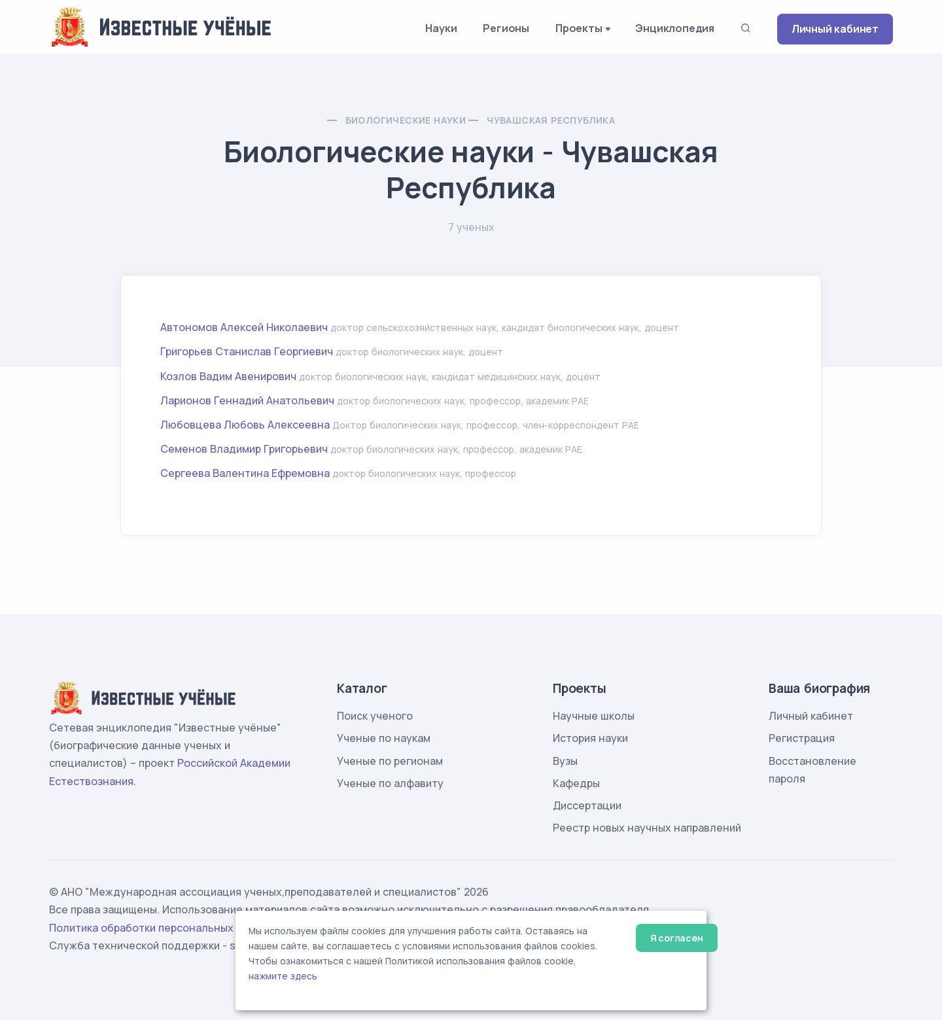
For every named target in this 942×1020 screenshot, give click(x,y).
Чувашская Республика (551, 120)
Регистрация (802, 738)
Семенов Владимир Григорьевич (244, 449)
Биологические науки (405, 120)
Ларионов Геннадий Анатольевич (247, 400)
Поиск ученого (375, 716)
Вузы (565, 761)
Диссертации (587, 805)
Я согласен (676, 938)
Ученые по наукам (383, 738)
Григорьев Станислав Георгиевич (246, 351)
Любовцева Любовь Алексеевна (245, 424)
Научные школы (594, 716)
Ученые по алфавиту (390, 783)
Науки (441, 28)
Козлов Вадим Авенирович (228, 376)
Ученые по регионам (390, 761)
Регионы (506, 28)
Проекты (578, 28)
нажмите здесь (283, 976)
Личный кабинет (835, 29)
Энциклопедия (674, 28)
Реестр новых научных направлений (647, 827)
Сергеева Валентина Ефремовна (245, 473)
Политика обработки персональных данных (162, 928)
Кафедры (576, 783)
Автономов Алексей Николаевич (244, 327)
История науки (590, 738)
